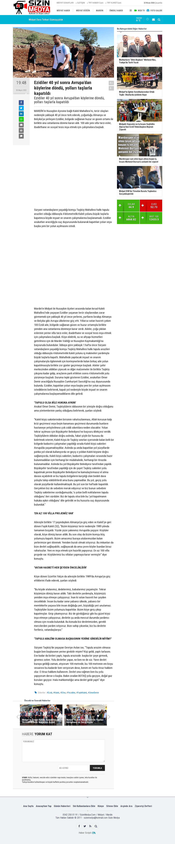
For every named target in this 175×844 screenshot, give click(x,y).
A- (111, 88)
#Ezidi (49, 692)
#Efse (63, 692)
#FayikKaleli (81, 692)
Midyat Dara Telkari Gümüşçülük (46, 19)
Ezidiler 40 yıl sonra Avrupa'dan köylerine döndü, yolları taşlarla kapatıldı (69, 100)
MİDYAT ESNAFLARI (65, 3)
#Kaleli (56, 692)
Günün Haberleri (62, 806)
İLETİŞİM (81, 3)
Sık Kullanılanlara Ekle (84, 806)
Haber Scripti (85, 832)
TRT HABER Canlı (95, 3)
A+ (111, 82)
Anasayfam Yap (43, 806)
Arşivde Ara (126, 806)
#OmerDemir (93, 692)
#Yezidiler (71, 692)
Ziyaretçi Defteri (143, 806)
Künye (101, 806)
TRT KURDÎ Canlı (114, 3)
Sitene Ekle (112, 806)
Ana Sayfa (28, 806)
